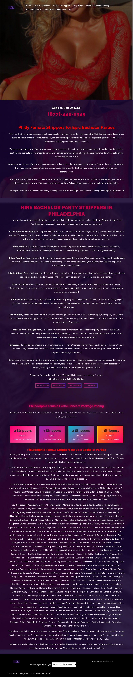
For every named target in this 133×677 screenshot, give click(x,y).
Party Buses (78, 6)
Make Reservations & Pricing (97, 6)
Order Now (90, 385)
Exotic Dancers (43, 385)
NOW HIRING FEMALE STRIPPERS (57, 9)
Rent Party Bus (75, 385)
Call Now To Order (33, 9)
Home (28, 6)
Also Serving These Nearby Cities (104, 661)
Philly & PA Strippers (42, 6)
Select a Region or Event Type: (40, 665)
